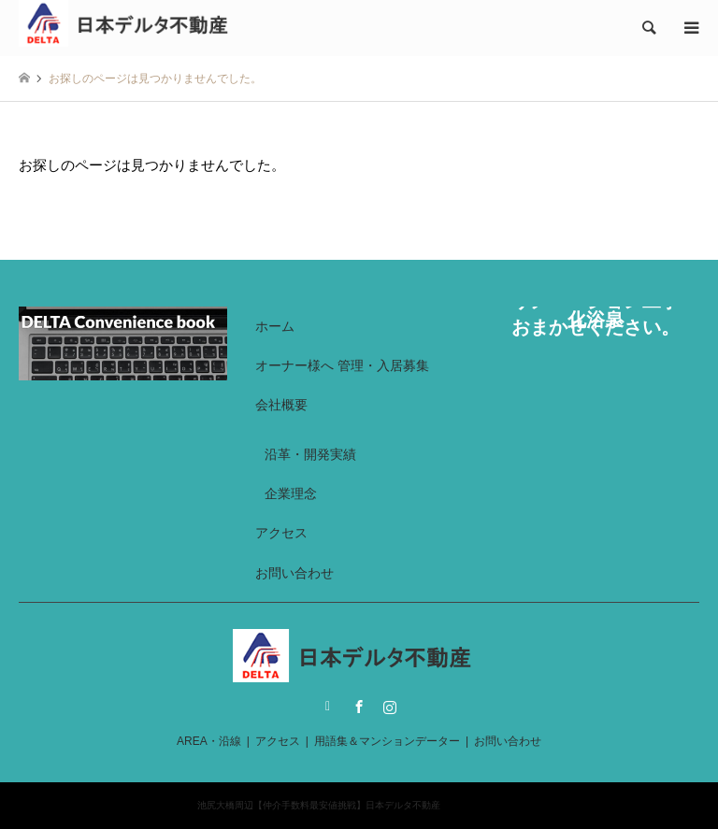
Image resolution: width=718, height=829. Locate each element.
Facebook (359, 706)
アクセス (281, 532)
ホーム (274, 326)
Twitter (328, 706)
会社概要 (281, 404)
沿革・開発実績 (310, 454)
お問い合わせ (294, 572)
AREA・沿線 (209, 741)
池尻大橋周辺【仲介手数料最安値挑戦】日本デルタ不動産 (318, 805)
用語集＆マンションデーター (387, 741)
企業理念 (291, 493)
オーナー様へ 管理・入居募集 (342, 365)
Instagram (389, 706)
